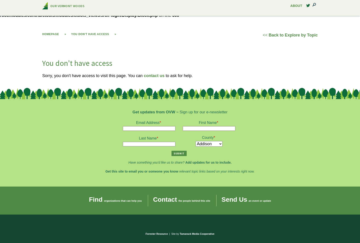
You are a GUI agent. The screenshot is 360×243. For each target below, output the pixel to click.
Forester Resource (157, 233)
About (296, 6)
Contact (165, 199)
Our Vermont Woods (67, 6)
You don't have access (90, 34)
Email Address (148, 123)
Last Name (148, 138)
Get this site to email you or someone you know (141, 171)
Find (95, 199)
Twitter (308, 7)
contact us (154, 75)
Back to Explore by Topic (293, 35)
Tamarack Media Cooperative (197, 233)
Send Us (234, 199)
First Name (208, 123)
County (208, 138)
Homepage (50, 34)
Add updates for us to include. (208, 162)
